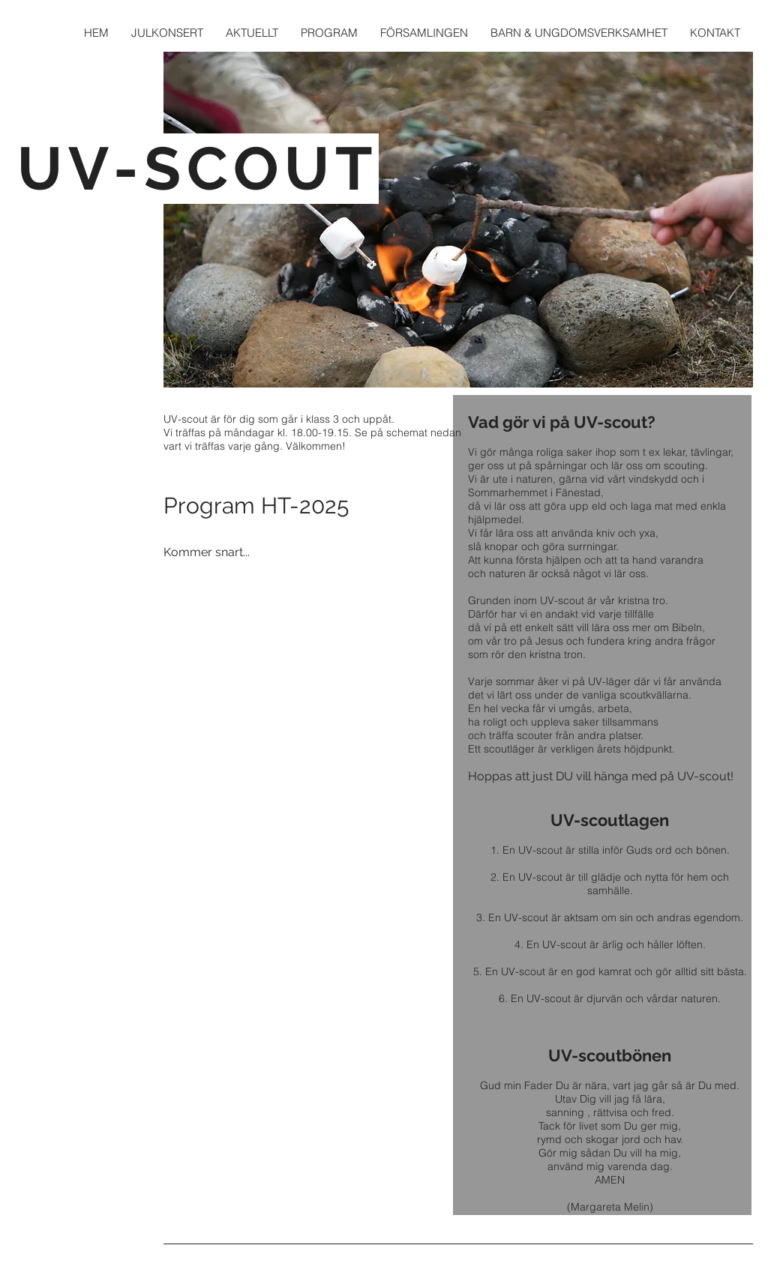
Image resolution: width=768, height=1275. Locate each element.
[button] (424, 32)
